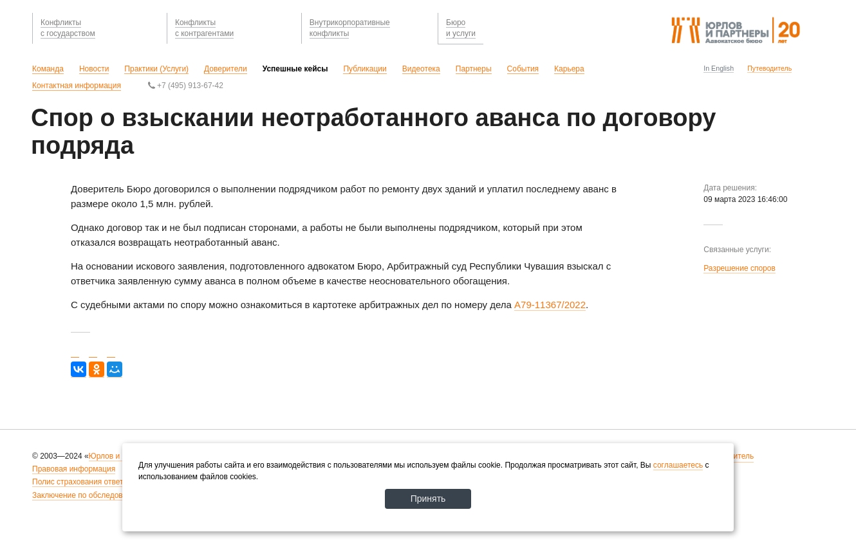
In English (718, 68)
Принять (428, 498)
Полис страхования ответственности (97, 481)
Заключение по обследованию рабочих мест (112, 495)
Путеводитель (769, 68)
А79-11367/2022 (550, 304)
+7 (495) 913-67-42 (185, 85)
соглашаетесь (678, 465)
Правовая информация (73, 468)
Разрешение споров (739, 268)
